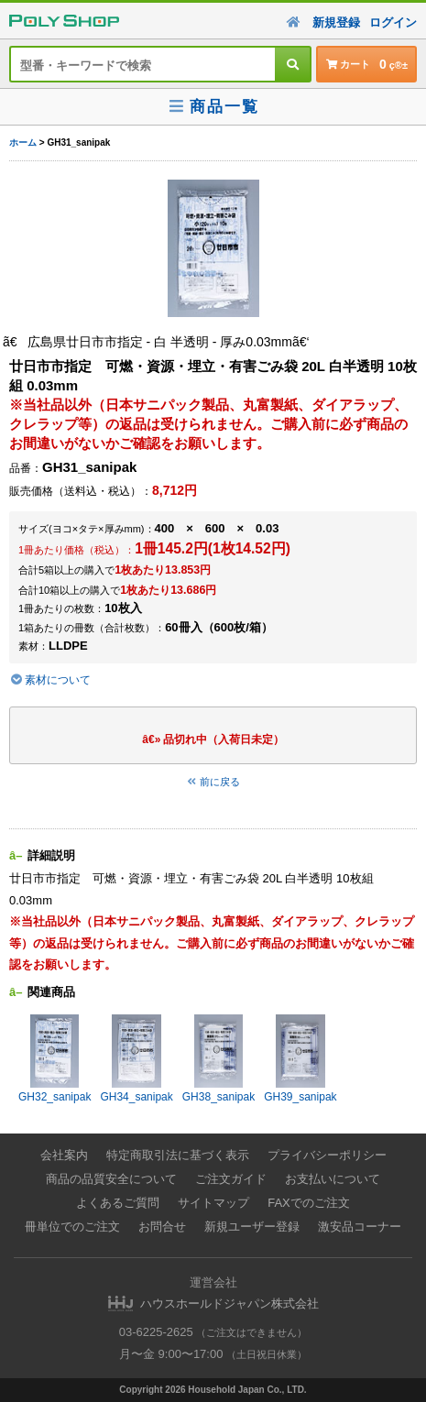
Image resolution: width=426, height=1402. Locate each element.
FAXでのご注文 (309, 1203)
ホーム (23, 142)
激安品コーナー (359, 1226)
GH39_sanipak (300, 1058)
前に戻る (213, 781)
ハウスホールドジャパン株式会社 (229, 1303)
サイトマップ (213, 1203)
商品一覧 (213, 106)
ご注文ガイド (231, 1179)
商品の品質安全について (111, 1179)
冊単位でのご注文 (72, 1226)
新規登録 (336, 22)
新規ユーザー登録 (252, 1226)
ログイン (393, 22)
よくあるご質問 (117, 1203)
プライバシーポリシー (327, 1155)
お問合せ (162, 1226)
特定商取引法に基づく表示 (177, 1155)
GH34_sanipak (136, 1058)
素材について (50, 680)
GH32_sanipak (54, 1058)
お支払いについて (332, 1179)
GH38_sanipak (218, 1058)
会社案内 (64, 1155)
